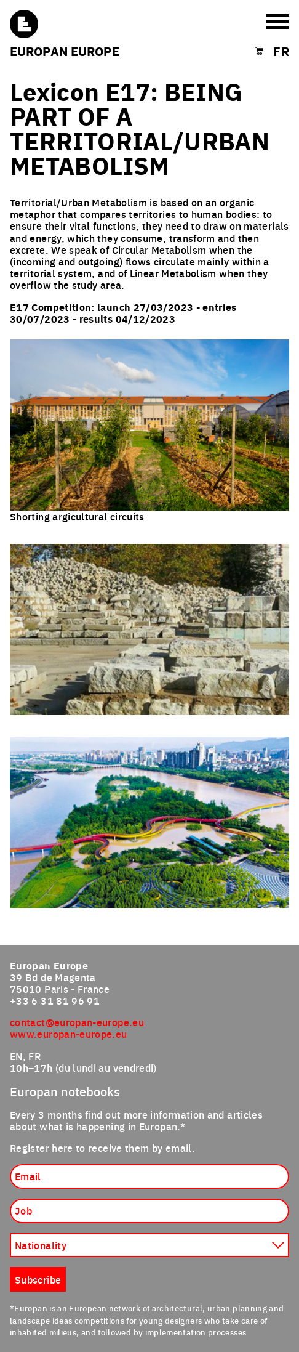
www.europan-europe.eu (68, 1033)
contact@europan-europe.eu (77, 1022)
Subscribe (38, 1279)
